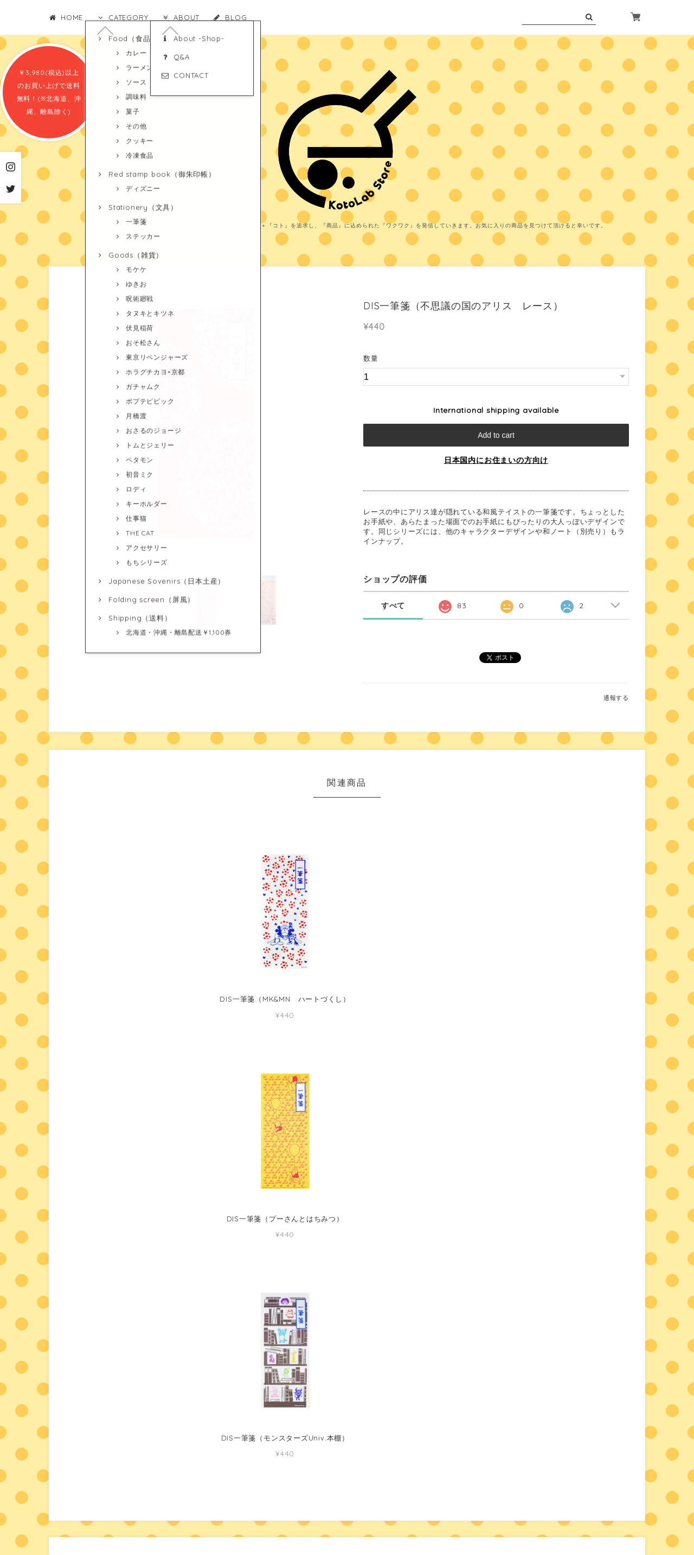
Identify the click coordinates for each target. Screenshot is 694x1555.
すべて (393, 605)
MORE (496, 1320)
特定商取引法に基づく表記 (381, 1491)
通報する (616, 698)
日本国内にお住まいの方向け (496, 460)
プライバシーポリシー (294, 1491)
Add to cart (496, 435)
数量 (370, 358)
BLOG (230, 17)
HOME (66, 17)
